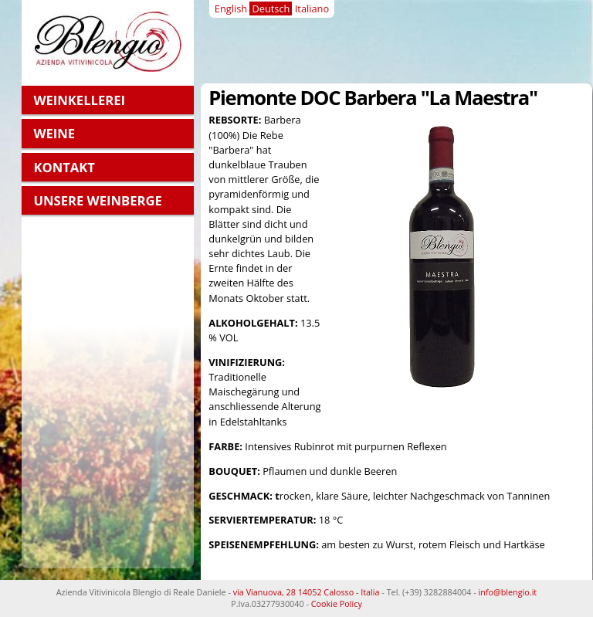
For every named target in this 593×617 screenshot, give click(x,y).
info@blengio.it (508, 592)
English (231, 8)
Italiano (312, 8)
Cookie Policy (336, 603)
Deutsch (271, 8)
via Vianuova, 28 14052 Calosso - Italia (306, 592)
